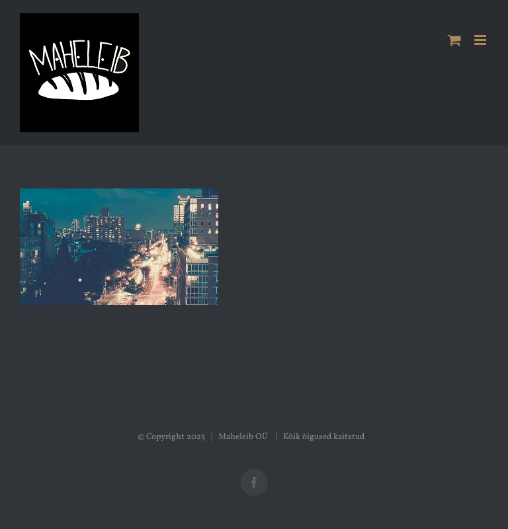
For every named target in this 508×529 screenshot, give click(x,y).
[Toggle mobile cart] (454, 40)
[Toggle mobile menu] (481, 40)
